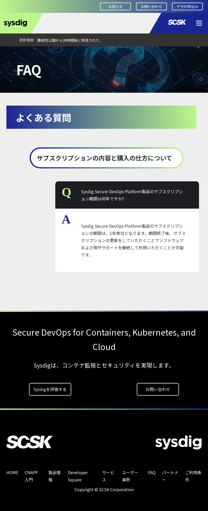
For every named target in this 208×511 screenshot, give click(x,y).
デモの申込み (187, 6)
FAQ (31, 53)
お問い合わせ (151, 6)
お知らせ (115, 6)
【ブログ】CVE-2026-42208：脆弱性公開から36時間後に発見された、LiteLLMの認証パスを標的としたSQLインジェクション (82, 40)
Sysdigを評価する (50, 389)
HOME (11, 53)
